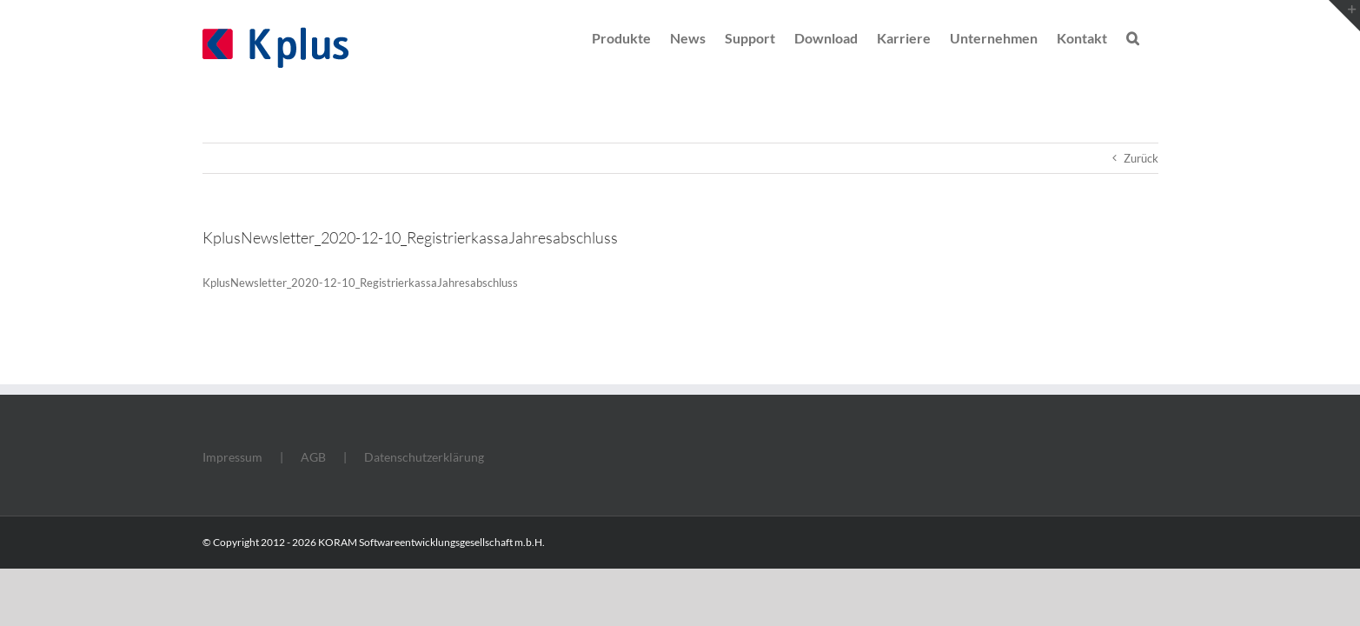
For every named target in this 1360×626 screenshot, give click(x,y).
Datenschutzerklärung (424, 457)
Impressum (232, 457)
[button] (1151, 36)
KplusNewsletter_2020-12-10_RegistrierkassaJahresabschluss (360, 283)
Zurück (1141, 158)
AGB (313, 457)
